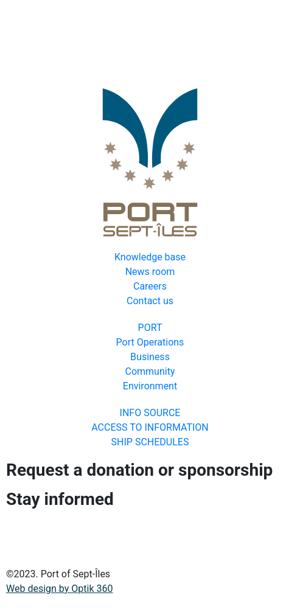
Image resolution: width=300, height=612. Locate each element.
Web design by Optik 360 (59, 588)
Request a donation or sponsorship (139, 470)
